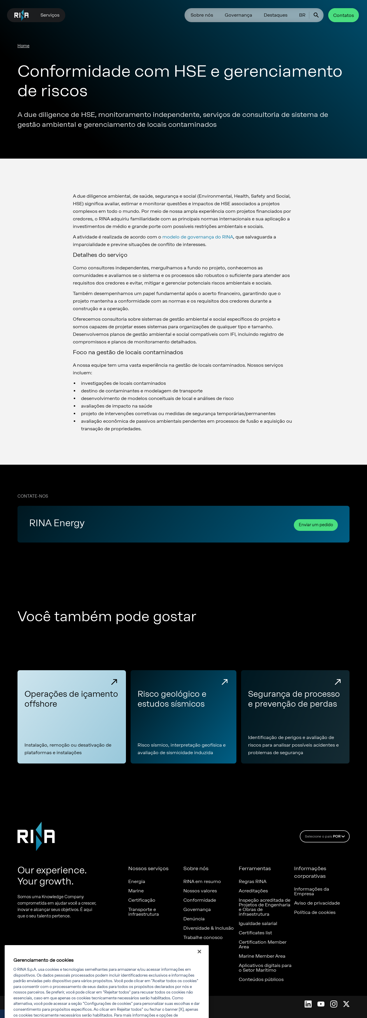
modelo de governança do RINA (197, 237)
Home (23, 45)
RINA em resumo (202, 881)
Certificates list (255, 933)
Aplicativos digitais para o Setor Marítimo (265, 968)
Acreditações (253, 891)
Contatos (343, 15)
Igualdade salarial (258, 923)
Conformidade (199, 900)
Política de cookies (315, 912)
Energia (136, 881)
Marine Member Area (262, 956)
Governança (238, 15)
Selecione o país (326, 836)
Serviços (50, 15)
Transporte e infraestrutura (143, 912)
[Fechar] (199, 958)
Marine (136, 891)
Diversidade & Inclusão (208, 928)
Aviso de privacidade (317, 903)
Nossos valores (200, 891)
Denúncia (194, 919)
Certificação (141, 900)
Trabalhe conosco (203, 937)
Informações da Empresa (311, 891)
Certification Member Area (263, 944)
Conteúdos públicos (261, 979)
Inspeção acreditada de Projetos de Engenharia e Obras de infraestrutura (264, 907)
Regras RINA (252, 881)
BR (302, 15)
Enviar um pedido (316, 524)
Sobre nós (202, 15)
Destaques (275, 15)
